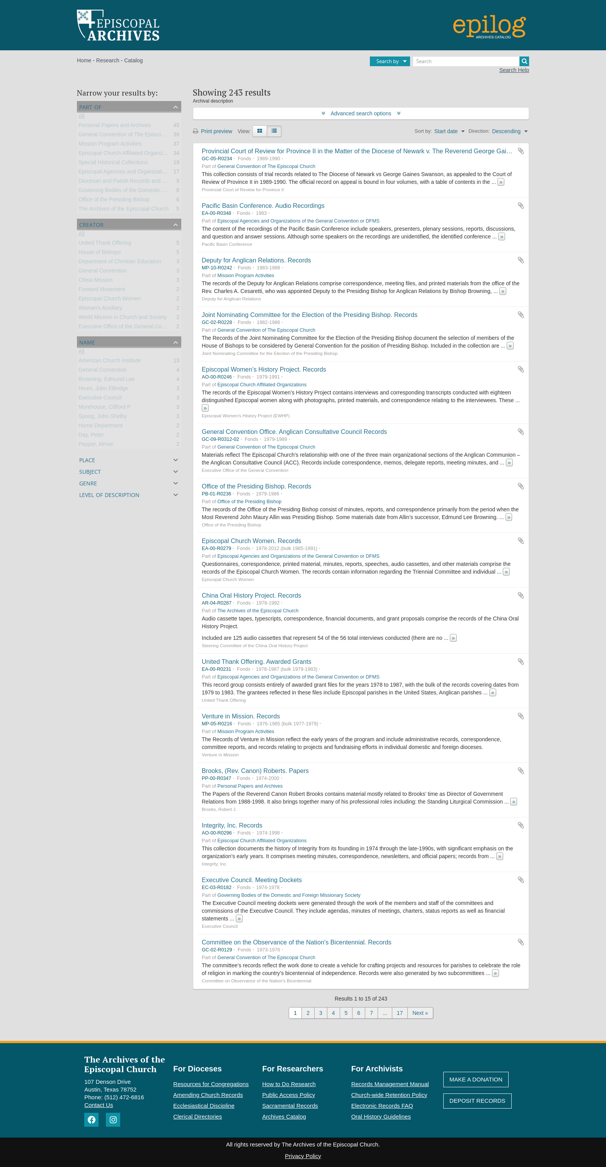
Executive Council (99, 399)
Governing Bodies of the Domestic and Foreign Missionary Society (158, 192)
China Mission (95, 281)
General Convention (102, 272)
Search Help (514, 70)
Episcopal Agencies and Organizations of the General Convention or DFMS (168, 173)
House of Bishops (99, 253)
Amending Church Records (208, 1095)
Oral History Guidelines (381, 1116)
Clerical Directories (197, 1116)
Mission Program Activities (109, 145)
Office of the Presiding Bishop (114, 201)
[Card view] (259, 131)
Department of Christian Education (119, 263)
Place (87, 459)
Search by (387, 61)
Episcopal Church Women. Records (251, 540)
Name (87, 341)
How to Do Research (289, 1084)
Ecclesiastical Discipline (203, 1105)
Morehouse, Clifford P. (104, 408)
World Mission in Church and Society (122, 318)
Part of (90, 106)
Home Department (100, 427)
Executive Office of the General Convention (130, 328)
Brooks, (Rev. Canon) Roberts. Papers (255, 770)
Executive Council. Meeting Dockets (252, 879)
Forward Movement (101, 291)
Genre (88, 482)
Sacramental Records (290, 1105)
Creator (91, 224)
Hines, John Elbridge (103, 390)
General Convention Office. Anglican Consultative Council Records (294, 431)
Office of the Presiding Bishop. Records (256, 486)
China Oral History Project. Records (251, 595)
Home (84, 60)
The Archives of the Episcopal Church (123, 210)
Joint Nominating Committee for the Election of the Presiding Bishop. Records (309, 314)
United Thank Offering (104, 244)
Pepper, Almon (96, 445)
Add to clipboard (521, 151)
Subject (90, 471)
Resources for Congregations (211, 1084)
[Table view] (274, 131)
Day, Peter (91, 436)
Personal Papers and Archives (114, 126)
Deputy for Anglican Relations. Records (256, 260)
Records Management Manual (390, 1084)
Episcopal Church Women (109, 300)
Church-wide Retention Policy (389, 1095)
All (81, 117)
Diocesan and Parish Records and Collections (133, 182)
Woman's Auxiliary (100, 309)
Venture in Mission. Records (241, 716)
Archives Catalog (284, 1116)
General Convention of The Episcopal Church (132, 136)
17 (400, 1013)
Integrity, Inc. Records (232, 825)
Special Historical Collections (113, 164)
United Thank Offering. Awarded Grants (257, 661)
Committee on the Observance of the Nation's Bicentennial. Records (297, 942)
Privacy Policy (303, 1156)
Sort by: (423, 131)
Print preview (212, 131)
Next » (420, 1013)
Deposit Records (477, 1100)
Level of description (109, 494)
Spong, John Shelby (102, 418)
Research (107, 60)
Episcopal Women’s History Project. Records (264, 369)
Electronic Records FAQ (382, 1105)
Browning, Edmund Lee (106, 380)
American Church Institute (109, 362)
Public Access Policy (288, 1095)
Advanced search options (361, 113)
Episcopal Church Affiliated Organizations (128, 154)
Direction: (479, 131)
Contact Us (98, 1105)
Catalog (133, 60)
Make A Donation (475, 1079)
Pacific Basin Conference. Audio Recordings (263, 205)
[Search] (471, 61)
